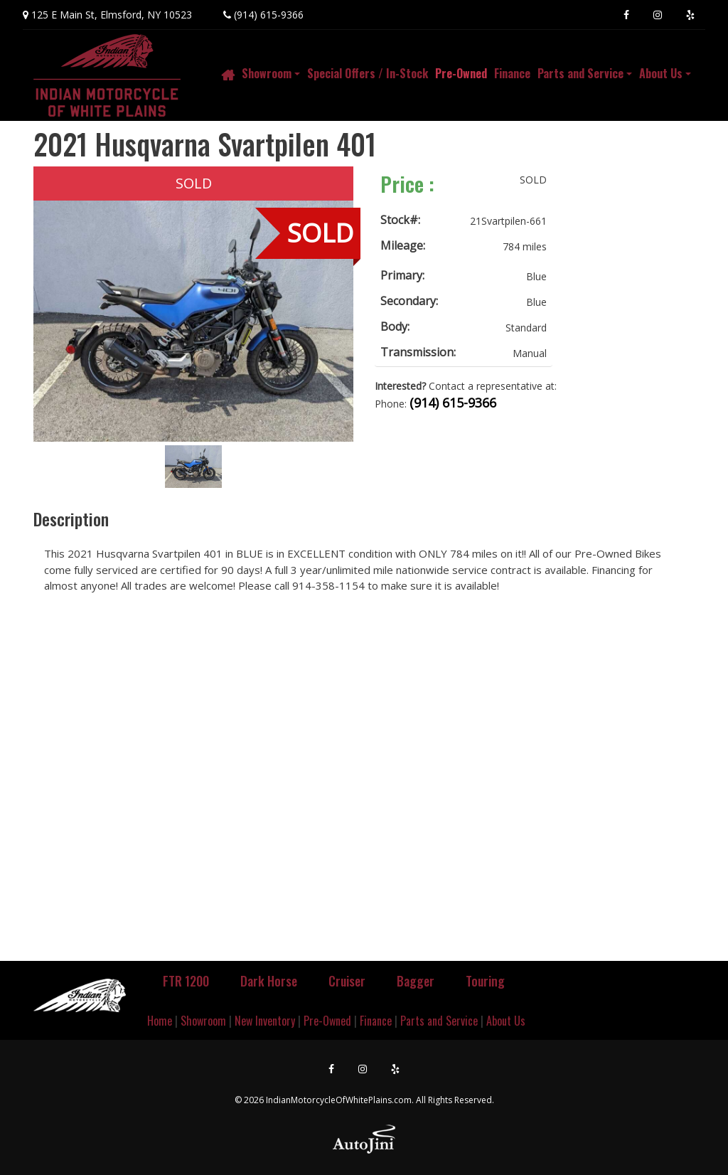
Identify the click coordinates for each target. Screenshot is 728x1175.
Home (159, 1020)
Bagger (415, 981)
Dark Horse (268, 981)
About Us (505, 1020)
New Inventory (265, 1020)
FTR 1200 (186, 981)
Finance (376, 1020)
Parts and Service (439, 1020)
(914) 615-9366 (269, 14)
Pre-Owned (327, 1020)
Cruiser (346, 981)
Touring (485, 981)
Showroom (203, 1020)
